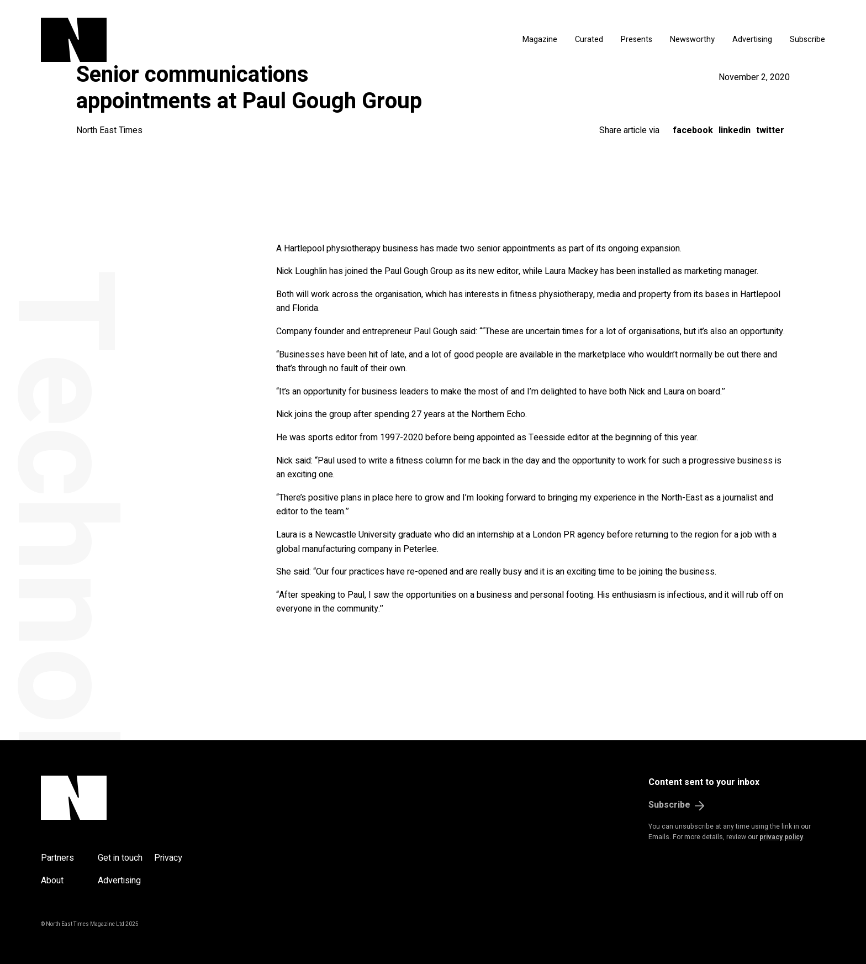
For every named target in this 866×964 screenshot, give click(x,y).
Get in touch (120, 858)
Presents (636, 39)
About (52, 880)
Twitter (770, 130)
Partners (57, 858)
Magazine (539, 39)
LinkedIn (735, 130)
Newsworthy (692, 39)
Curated (589, 39)
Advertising (752, 39)
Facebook (693, 130)
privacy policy (781, 837)
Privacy (168, 858)
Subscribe (807, 39)
